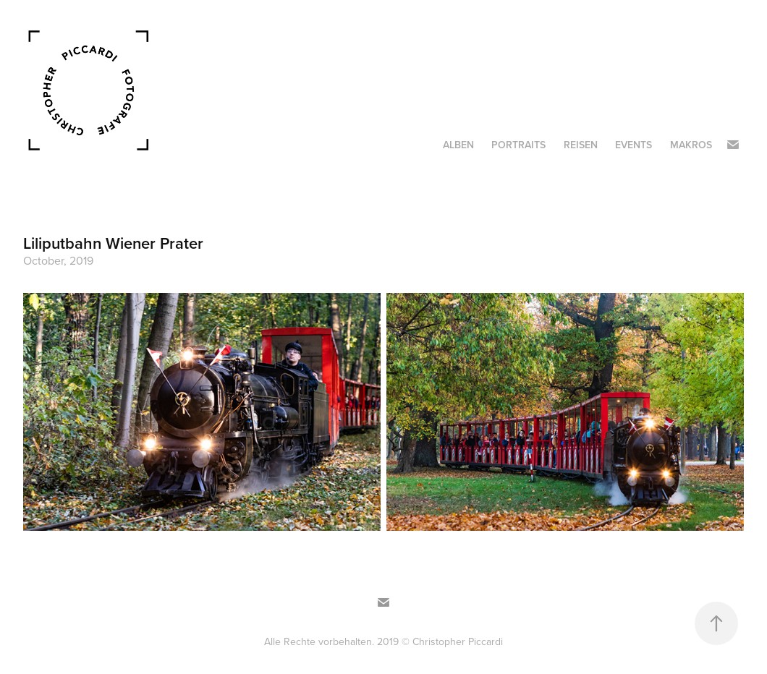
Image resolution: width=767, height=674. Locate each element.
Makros (691, 144)
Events (633, 144)
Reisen (581, 144)
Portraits (518, 144)
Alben (458, 144)
